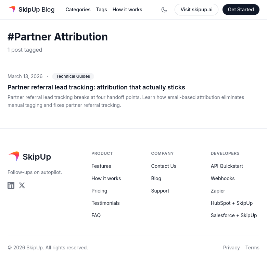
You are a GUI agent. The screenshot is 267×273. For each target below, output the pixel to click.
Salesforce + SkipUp (234, 215)
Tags (101, 9)
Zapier (218, 191)
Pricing (99, 191)
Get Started (241, 9)
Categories (77, 9)
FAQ (96, 215)
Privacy (231, 247)
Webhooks (223, 178)
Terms (252, 247)
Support (160, 191)
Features (101, 166)
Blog (156, 178)
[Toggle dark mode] (164, 9)
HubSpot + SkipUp (232, 203)
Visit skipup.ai (196, 9)
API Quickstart (227, 166)
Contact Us (164, 166)
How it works (127, 9)
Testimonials (105, 203)
